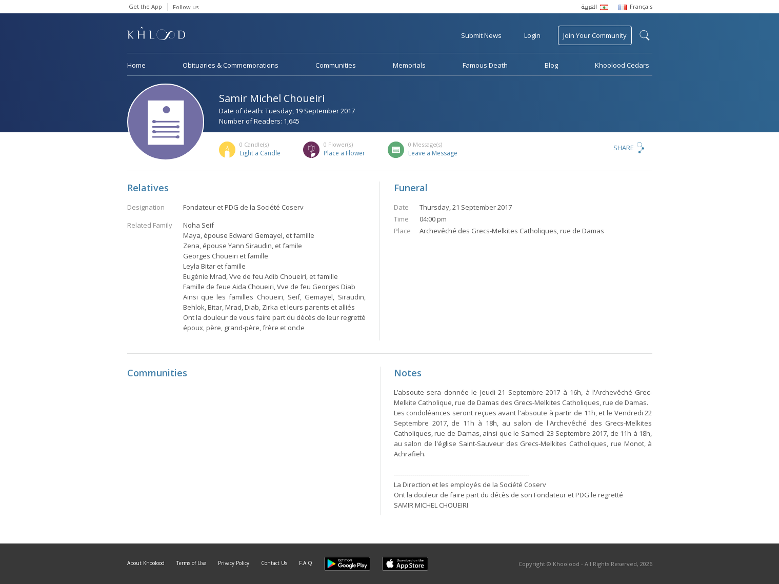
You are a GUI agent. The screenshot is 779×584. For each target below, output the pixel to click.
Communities (335, 65)
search (645, 35)
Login (532, 35)
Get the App (145, 6)
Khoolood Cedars (622, 65)
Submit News (481, 35)
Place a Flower (344, 153)
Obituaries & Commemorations (230, 65)
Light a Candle (260, 153)
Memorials (409, 65)
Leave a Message (432, 153)
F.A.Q (305, 563)
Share (623, 147)
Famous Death (485, 65)
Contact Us (274, 563)
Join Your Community (595, 35)
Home (136, 65)
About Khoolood (146, 563)
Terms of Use (191, 563)
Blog (551, 65)
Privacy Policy (233, 563)
